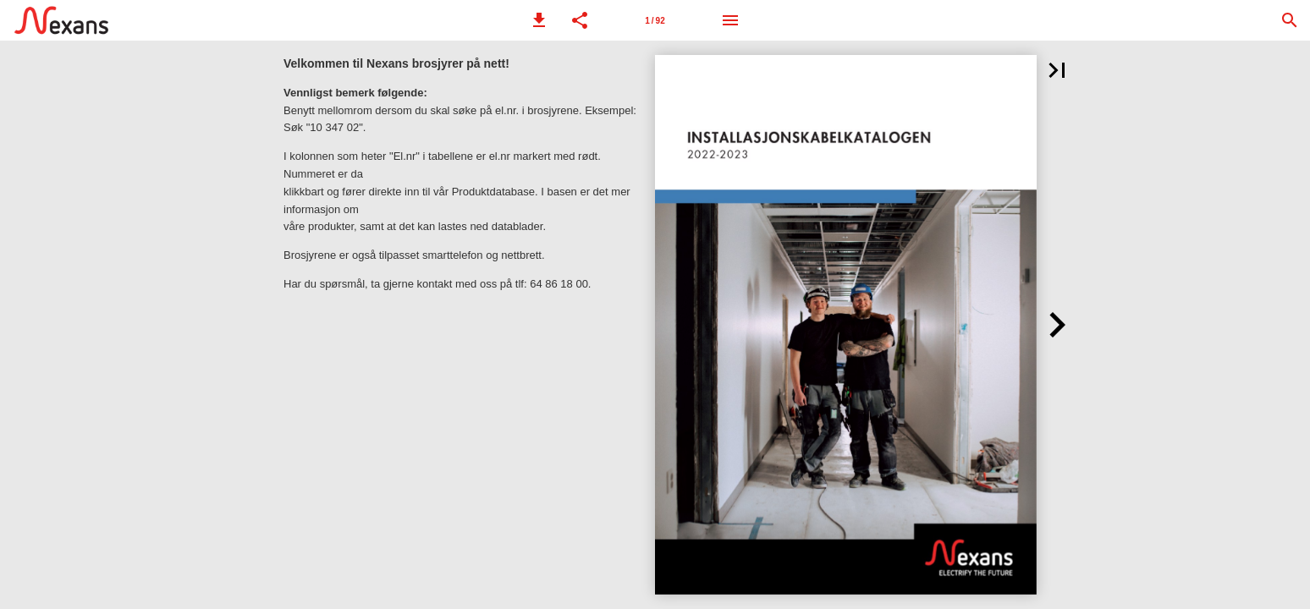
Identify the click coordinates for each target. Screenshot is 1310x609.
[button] (539, 20)
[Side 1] (655, 20)
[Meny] (730, 20)
